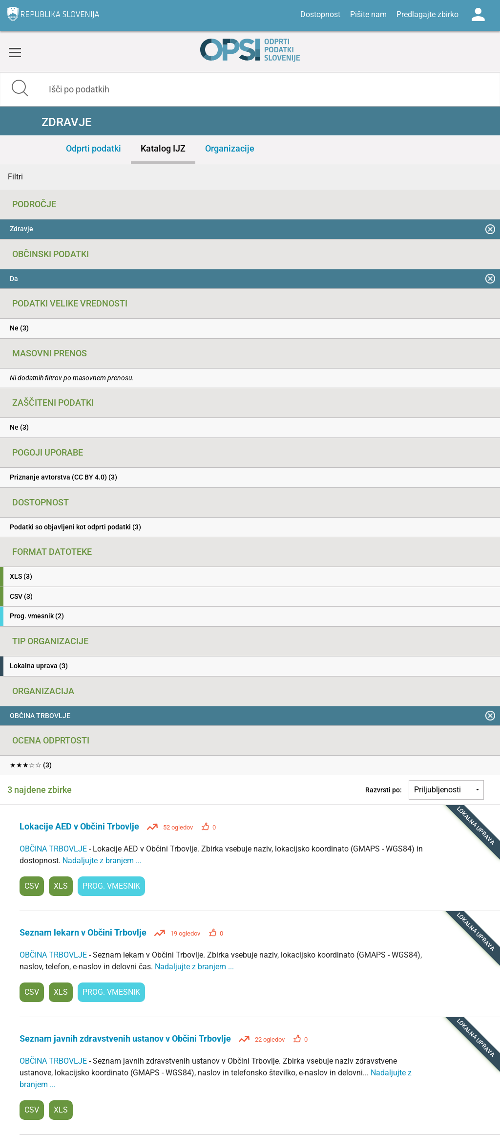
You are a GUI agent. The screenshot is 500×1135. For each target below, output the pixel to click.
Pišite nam (368, 14)
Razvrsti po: (383, 790)
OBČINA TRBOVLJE (54, 848)
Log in (478, 14)
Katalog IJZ (163, 148)
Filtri (15, 176)
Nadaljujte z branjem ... (102, 860)
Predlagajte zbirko (427, 14)
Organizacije (229, 148)
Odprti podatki (93, 148)
